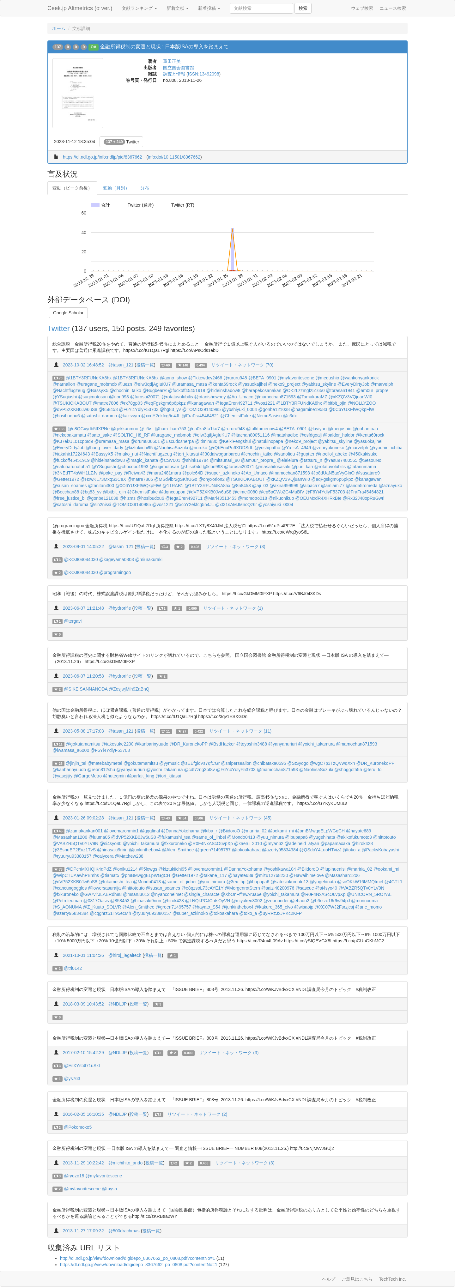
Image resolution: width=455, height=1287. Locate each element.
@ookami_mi (281, 830)
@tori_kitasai (186, 453)
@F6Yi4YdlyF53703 (139, 409)
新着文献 (178, 8)
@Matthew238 (129, 856)
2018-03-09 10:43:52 (83, 1003)
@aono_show (173, 377)
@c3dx (290, 415)
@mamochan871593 (275, 396)
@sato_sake (99, 435)
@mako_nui (126, 453)
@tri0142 (73, 968)
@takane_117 (213, 875)
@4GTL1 (393, 881)
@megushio (327, 377)
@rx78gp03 (131, 403)
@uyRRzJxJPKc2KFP (280, 913)
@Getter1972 (65, 479)
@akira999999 (284, 485)
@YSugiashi (64, 396)
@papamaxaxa (335, 843)
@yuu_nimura (270, 837)
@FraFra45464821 (200, 415)
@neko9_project (284, 384)
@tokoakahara (246, 849)
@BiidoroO (229, 830)
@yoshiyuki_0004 (239, 409)
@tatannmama (361, 466)
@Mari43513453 (220, 498)
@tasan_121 (121, 364)
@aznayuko (390, 485)
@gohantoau (365, 428)
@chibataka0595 (269, 763)
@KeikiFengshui (235, 441)
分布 (144, 187)
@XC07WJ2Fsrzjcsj (334, 906)
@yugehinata (322, 837)
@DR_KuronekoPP (188, 743)
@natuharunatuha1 (71, 466)
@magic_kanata (142, 460)
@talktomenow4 (262, 428)
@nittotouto (384, 837)
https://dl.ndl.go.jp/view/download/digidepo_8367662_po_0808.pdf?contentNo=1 (138, 1264)
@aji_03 (260, 485)
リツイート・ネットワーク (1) (233, 608)
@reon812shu (101, 769)
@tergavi (73, 621)
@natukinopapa (267, 441)
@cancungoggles (69, 888)
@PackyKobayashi (380, 849)
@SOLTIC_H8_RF (131, 435)
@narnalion (63, 384)
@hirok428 (362, 843)
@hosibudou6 (66, 415)
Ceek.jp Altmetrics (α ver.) (79, 8)
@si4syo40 (110, 843)
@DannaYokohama (180, 830)
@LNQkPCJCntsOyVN (207, 900)
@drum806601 (145, 441)
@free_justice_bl (69, 498)
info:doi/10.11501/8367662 (174, 157)
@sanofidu (284, 453)
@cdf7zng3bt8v (199, 769)
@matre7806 (105, 403)
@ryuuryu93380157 (71, 856)
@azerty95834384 (280, 849)
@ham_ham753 (170, 428)
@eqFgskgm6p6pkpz (165, 403)
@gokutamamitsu (83, 743)
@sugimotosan (93, 396)
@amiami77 (332, 485)
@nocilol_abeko (331, 453)
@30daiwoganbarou (220, 453)
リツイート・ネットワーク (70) (242, 364)
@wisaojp (303, 906)
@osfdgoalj (311, 435)
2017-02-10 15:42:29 (83, 1052)
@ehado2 (299, 900)
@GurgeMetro (88, 775)
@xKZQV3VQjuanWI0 (351, 396)
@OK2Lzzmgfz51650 (303, 390)
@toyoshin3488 (251, 743)
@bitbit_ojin (334, 403)
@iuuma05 (99, 837)
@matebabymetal (105, 763)
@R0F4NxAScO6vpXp (210, 843)
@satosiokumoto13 (289, 881)
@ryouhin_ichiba (386, 447)
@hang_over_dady (104, 447)
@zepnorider (276, 900)
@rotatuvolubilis (177, 396)
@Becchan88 (65, 491)
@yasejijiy (62, 775)
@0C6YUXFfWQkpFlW (351, 409)
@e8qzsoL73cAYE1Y (202, 888)
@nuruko (198, 447)
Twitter (121, 142)
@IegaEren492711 (233, 403)
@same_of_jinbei (209, 837)
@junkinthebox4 (145, 849)
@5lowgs (148, 869)
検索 (303, 8)
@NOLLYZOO (362, 403)
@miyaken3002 (246, 900)
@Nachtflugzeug (68, 390)
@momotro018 (252, 498)
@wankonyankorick (359, 377)
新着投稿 (209, 8)
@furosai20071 (145, 396)
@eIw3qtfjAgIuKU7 (152, 384)
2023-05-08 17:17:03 (83, 731)
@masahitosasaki (272, 466)
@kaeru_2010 (248, 843)
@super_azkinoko (222, 472)
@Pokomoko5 (78, 1127)
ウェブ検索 (362, 8)
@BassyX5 (97, 390)
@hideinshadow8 (223, 390)
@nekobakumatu (69, 435)
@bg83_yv (170, 409)
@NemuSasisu (267, 415)
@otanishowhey (210, 396)
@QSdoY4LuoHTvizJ (320, 849)
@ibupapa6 (296, 837)
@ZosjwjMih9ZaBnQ (129, 689)
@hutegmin (114, 775)
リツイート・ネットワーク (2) (197, 1114)
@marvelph (382, 384)
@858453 (108, 409)
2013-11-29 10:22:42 (83, 1162)
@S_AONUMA (67, 906)
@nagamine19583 (309, 409)
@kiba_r (209, 830)
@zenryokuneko (328, 447)
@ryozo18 (74, 1175)
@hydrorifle (119, 608)
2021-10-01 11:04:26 (83, 955)
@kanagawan (200, 403)
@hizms (127, 498)
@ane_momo (368, 906)
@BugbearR (155, 390)
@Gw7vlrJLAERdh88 (101, 894)
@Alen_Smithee (178, 849)
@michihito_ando (125, 1162)
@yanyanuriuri (282, 743)
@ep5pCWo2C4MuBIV (281, 491)
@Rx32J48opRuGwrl (364, 498)
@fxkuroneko (174, 843)
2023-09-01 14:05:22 (83, 546)
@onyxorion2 (211, 479)
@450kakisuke (363, 453)
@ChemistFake (235, 415)
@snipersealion (236, 763)
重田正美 (172, 61)
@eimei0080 (245, 491)
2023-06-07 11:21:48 (83, 608)
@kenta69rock (222, 384)
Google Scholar (68, 312)
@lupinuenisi (332, 869)
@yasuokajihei (252, 384)
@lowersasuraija (104, 888)
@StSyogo (297, 763)
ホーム (58, 28)
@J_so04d (191, 466)
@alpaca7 (309, 485)
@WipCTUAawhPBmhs (75, 875)
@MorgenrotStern (242, 888)
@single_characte (201, 894)
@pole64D (192, 472)
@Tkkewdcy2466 (205, 377)
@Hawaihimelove (306, 875)
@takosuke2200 (117, 743)
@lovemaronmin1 (121, 830)
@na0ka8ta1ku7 (204, 428)
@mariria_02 (254, 830)
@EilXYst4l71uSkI (82, 1065)
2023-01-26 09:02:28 (83, 817)
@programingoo (115, 572)
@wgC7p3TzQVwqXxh (332, 763)
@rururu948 (235, 377)
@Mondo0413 (241, 837)
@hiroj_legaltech (125, 955)
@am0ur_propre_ (373, 390)
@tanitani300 (101, 485)
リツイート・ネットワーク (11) (240, 731)
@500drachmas (124, 1230)
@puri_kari (302, 466)
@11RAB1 (172, 485)
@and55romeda (362, 485)
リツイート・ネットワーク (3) (235, 546)
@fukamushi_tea (173, 837)
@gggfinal (150, 830)
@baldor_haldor (339, 435)
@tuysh (109, 1188)
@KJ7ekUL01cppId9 (72, 441)
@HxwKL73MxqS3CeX (103, 479)
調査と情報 (174, 73)
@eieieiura (287, 460)
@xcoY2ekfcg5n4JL (160, 415)
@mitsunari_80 (225, 460)
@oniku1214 (125, 869)
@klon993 (119, 396)
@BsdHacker (222, 743)
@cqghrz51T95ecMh (110, 913)
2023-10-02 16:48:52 (83, 364)
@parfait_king (141, 775)
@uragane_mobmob (96, 384)
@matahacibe (284, 435)
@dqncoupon (172, 491)
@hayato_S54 (206, 906)
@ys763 (72, 1078)
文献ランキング (139, 8)
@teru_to (372, 769)
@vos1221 (264, 403)
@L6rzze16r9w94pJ (330, 900)
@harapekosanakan (262, 390)
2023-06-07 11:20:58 (83, 676)
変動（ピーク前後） (72, 187)
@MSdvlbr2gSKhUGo (175, 479)
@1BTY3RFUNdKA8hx (89, 377)
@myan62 (273, 843)
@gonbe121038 (274, 409)
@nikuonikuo (281, 498)
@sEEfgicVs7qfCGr (200, 763)
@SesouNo (370, 460)
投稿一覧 (145, 364)
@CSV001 (169, 460)
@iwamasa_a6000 (70, 750)
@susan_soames (69, 485)
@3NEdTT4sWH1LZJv (75, 472)
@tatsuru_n (310, 460)
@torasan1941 (340, 390)
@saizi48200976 (277, 888)
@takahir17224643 (71, 453)
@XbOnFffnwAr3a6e (241, 894)
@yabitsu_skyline (319, 384)
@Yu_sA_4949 (296, 447)
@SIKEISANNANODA (85, 689)
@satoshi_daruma (99, 415)
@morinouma (364, 900)
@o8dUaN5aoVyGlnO (333, 472)
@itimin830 (206, 441)
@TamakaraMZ (312, 396)
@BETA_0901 (262, 377)
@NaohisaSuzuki (171, 447)
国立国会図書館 (178, 67)
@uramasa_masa (189, 384)
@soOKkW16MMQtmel (360, 881)
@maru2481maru (164, 472)
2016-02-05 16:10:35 (83, 1114)
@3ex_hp (236, 881)
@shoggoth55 (348, 769)
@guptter (305, 453)
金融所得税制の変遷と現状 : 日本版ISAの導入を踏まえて (164, 46)
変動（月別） (116, 187)
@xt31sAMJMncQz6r (236, 504)
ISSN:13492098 (203, 73)
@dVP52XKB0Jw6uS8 (74, 409)
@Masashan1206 (69, 837)
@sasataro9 (368, 472)
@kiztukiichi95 (138, 447)
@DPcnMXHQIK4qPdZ (89, 869)
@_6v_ (146, 428)
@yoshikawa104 (280, 869)
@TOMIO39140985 (201, 409)
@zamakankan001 (84, 830)
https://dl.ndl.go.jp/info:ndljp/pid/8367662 (102, 157)
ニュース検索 (392, 8)
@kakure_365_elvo (274, 906)
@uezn (125, 384)
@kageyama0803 (116, 559)
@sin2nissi (100, 504)
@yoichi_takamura (316, 743)
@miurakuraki (149, 559)
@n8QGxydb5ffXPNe (89, 428)
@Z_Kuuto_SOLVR (102, 906)
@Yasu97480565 (340, 460)
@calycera (103, 856)
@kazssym (129, 415)
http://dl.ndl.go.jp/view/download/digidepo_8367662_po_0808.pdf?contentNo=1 (137, 1258)
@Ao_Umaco (240, 396)
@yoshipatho (267, 447)
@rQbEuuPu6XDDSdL (231, 447)
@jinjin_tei (76, 763)
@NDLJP (117, 1003)
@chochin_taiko (125, 390)
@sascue (304, 888)
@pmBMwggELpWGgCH (320, 830)
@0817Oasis (96, 900)
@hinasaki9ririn (112, 849)
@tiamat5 (109, 875)
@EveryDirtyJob (353, 384)
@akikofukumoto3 (354, 837)
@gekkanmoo (124, 428)
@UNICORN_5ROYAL (369, 894)
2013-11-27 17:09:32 (83, 1230)
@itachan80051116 (250, 435)
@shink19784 (195, 460)
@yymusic (169, 763)
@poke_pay (110, 472)
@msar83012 (136, 894)
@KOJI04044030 (81, 559)
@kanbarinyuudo (151, 743)
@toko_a (352, 849)
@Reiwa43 (134, 472)
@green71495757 (212, 849)
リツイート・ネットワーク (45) (240, 817)
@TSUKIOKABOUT (72, 403)
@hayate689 (358, 830)
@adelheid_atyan (302, 843)
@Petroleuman (67, 900)
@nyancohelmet (167, 894)
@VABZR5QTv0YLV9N (75, 843)
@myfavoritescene (295, 377)
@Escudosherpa (177, 441)
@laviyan (317, 428)
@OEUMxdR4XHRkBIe (318, 498)
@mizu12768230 (271, 875)
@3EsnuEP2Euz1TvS (74, 849)
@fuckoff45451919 (186, 390)
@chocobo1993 (132, 466)
